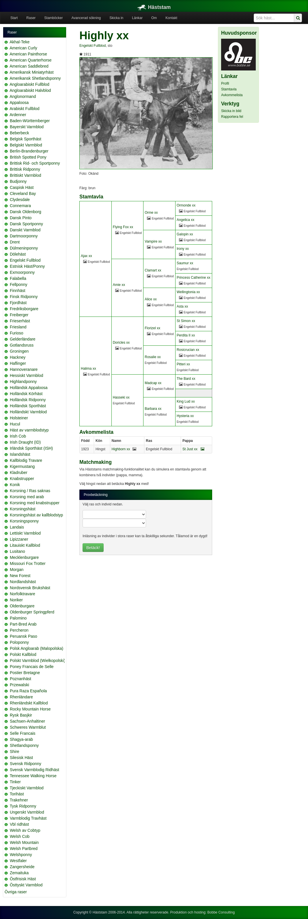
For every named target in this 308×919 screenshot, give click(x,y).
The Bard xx (186, 379)
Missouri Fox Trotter (28, 563)
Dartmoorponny (24, 236)
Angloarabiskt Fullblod (29, 84)
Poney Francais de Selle (32, 666)
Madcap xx (153, 383)
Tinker (15, 782)
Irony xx (183, 249)
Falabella (18, 278)
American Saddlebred (29, 66)
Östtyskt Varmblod (26, 885)
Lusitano (17, 551)
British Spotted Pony (28, 157)
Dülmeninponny (24, 248)
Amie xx (119, 285)
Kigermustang (22, 466)
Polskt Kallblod (23, 654)
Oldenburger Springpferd (32, 612)
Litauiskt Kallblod (25, 545)
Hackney (17, 357)
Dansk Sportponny (26, 224)
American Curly (23, 48)
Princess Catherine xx (193, 278)
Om (154, 18)
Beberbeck (19, 133)
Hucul (15, 424)
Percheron (19, 630)
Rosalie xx (152, 357)
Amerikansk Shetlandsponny (35, 78)
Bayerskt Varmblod (27, 126)
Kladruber (18, 472)
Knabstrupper (22, 478)
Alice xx (150, 299)
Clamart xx (153, 270)
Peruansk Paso (23, 636)
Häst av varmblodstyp (29, 430)
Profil (225, 83)
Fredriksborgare (24, 308)
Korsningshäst (23, 509)
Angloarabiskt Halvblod (30, 90)
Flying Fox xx (123, 227)
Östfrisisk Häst (23, 879)
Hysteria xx (185, 416)
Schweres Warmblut (28, 727)
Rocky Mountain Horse (30, 709)
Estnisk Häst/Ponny (27, 266)
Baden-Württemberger (30, 120)
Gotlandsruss (21, 345)
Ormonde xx (186, 205)
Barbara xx (153, 409)
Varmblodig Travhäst (28, 818)
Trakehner (19, 800)
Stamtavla (228, 89)
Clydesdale (20, 199)
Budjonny (18, 181)
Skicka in (116, 18)
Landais (17, 527)
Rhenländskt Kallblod (29, 703)
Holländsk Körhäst (26, 393)
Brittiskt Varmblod (25, 175)
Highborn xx (121, 449)
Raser (31, 18)
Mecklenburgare (24, 557)
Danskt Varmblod (25, 230)
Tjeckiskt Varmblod (27, 788)
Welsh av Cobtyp (25, 830)
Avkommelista (231, 95)
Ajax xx (86, 256)
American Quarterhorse (31, 60)
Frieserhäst (20, 321)
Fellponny (18, 284)
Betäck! (93, 547)
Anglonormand (23, 96)
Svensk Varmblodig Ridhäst (34, 769)
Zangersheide (22, 866)
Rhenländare (21, 697)
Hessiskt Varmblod (26, 375)
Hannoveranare (24, 369)
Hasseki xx (121, 397)
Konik (15, 484)
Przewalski (19, 684)
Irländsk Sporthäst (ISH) (31, 448)
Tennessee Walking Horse (33, 775)
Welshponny (21, 854)
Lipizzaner (19, 539)
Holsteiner (19, 418)
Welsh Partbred (24, 848)
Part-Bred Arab (23, 624)
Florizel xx (152, 328)
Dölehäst (18, 254)
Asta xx (182, 306)
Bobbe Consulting (221, 912)
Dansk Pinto (20, 217)
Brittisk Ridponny (25, 169)
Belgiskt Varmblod (26, 145)
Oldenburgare (22, 606)
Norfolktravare (22, 593)
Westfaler (18, 860)
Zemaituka (19, 872)
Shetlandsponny (24, 745)
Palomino (18, 618)
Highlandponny (23, 381)
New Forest (20, 575)
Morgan (16, 569)
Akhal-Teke (19, 42)
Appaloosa (19, 102)
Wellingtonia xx (188, 292)
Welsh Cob (19, 836)
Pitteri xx (183, 364)
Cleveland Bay (23, 193)
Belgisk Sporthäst (25, 139)
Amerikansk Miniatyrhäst (32, 72)
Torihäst (17, 794)
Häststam (154, 7)
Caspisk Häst (21, 187)
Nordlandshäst (23, 581)
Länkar (137, 18)
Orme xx (151, 213)
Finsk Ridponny (24, 296)
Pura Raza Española (28, 691)
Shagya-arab (21, 739)
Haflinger (18, 363)
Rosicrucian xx (188, 350)
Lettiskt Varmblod (25, 533)
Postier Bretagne (25, 672)
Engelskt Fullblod (25, 260)
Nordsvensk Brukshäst (30, 587)
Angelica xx (185, 220)
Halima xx (88, 369)
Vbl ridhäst (19, 824)
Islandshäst (20, 454)
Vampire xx (153, 241)
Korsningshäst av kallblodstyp (36, 515)
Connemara (20, 205)
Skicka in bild (231, 111)
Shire (14, 751)
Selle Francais (23, 733)
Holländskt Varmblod (28, 412)
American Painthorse (28, 54)
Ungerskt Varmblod (27, 812)
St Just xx (193, 449)
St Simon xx (186, 321)
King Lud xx (186, 401)
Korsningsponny (24, 521)
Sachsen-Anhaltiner (27, 721)
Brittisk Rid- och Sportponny (35, 163)
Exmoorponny (22, 272)
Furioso (16, 333)
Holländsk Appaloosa (29, 387)
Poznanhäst (20, 678)
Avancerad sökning (86, 18)
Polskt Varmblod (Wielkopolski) (37, 660)
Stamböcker (53, 18)
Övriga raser (16, 892)
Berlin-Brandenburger (29, 151)
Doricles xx (121, 343)
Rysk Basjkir (21, 715)
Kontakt (171, 18)
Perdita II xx (186, 335)
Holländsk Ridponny (28, 399)
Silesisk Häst (21, 757)
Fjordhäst (18, 302)
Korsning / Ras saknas (30, 490)
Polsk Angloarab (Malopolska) (36, 648)
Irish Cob (18, 436)
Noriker (16, 600)
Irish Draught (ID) (25, 442)
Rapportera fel (232, 117)
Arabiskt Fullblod (25, 108)
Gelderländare (23, 339)
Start (14, 18)
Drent (15, 242)
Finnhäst (17, 290)
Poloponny (19, 642)
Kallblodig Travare (26, 460)
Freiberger (19, 314)
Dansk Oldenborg (25, 211)
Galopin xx (185, 234)
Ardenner (18, 114)
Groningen (19, 351)
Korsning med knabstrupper (34, 503)
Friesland (18, 327)
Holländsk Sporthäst (28, 405)
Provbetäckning (96, 495)
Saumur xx (185, 263)
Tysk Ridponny (23, 806)
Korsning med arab (27, 496)
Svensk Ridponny (25, 763)
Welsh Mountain (24, 842)
